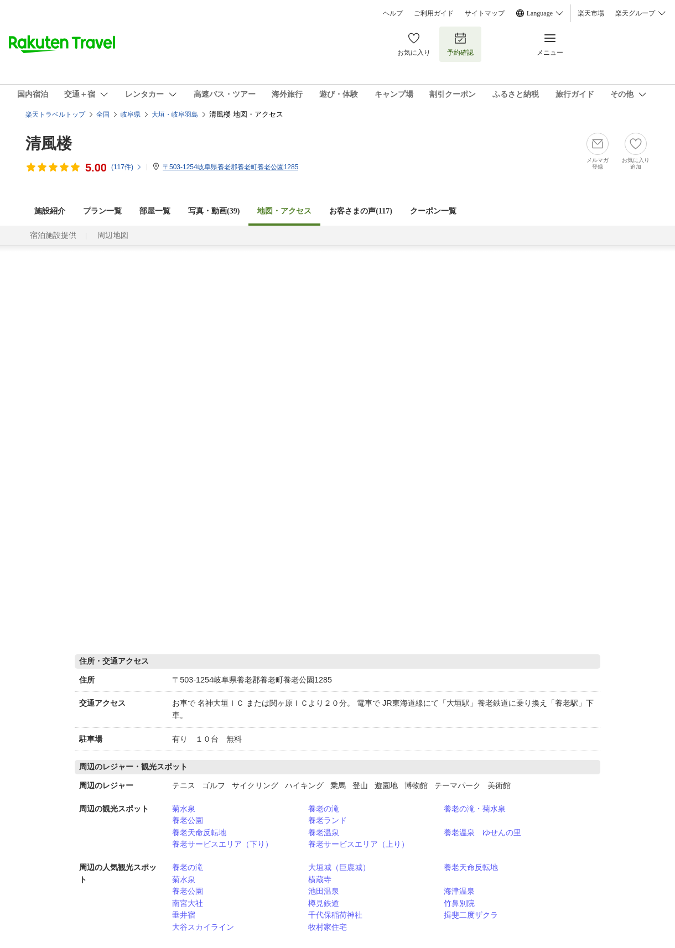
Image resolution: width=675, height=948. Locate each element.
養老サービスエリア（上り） (358, 844)
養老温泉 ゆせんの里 (482, 832)
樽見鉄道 (323, 903)
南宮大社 (187, 903)
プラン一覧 (102, 211)
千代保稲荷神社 (335, 914)
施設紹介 (49, 211)
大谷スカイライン (203, 927)
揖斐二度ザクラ (471, 914)
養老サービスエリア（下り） (222, 844)
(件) (126, 167)
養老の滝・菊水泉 (475, 808)
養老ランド (327, 820)
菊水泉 (183, 808)
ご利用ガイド (434, 13)
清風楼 (48, 143)
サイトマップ (485, 13)
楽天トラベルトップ (55, 114)
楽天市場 (591, 13)
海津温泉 (459, 891)
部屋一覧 (154, 211)
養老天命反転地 (199, 832)
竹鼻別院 (459, 903)
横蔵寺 (319, 879)
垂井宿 (183, 914)
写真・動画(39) (214, 211)
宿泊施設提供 (53, 235)
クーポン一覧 (433, 211)
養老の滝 (323, 808)
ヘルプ (393, 13)
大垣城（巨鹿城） (339, 867)
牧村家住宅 (327, 927)
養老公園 (187, 820)
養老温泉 (323, 832)
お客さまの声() (360, 211)
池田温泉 (323, 891)
